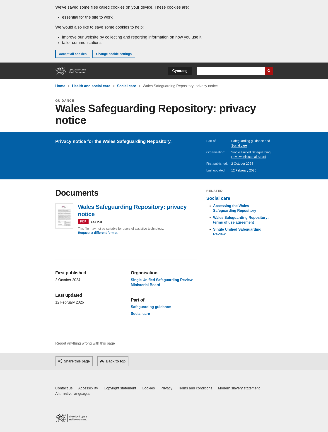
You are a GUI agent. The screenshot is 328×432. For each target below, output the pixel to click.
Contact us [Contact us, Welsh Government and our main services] (63, 388)
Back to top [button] (115, 361)
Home (60, 86)
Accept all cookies (73, 54)
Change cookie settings (114, 54)
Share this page (77, 361)
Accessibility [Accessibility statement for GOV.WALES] (88, 388)
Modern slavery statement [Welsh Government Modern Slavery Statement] (239, 388)
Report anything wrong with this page (85, 343)
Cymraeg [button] (180, 71)
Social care (126, 86)
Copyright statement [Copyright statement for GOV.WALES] (120, 388)
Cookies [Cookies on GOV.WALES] (148, 388)
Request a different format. (98, 232)
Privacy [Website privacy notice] (166, 388)
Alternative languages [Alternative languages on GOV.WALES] (72, 394)
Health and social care (91, 86)
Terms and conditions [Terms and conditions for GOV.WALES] (195, 388)
